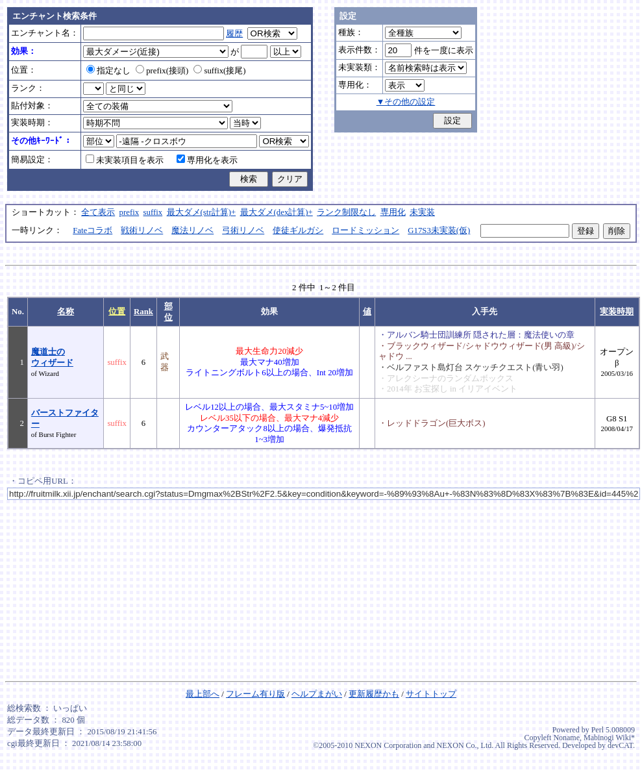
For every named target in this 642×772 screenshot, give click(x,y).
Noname (566, 737)
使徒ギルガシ (298, 230)
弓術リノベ (243, 230)
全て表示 (98, 212)
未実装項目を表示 (125, 160)
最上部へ (202, 694)
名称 (65, 311)
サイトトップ (431, 694)
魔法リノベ (192, 230)
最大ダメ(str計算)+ (201, 212)
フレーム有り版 (255, 694)
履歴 (234, 33)
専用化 (393, 212)
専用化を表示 (207, 160)
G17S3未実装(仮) (439, 230)
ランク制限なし (346, 212)
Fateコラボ (92, 230)
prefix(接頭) (162, 70)
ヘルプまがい (316, 694)
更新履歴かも (374, 694)
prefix (129, 212)
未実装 (422, 212)
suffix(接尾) (219, 70)
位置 (116, 311)
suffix (153, 212)
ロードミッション (365, 230)
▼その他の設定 (406, 101)
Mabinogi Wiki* (609, 737)
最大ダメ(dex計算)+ (276, 212)
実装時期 (617, 311)
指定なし (108, 70)
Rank (143, 311)
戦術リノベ (142, 230)
